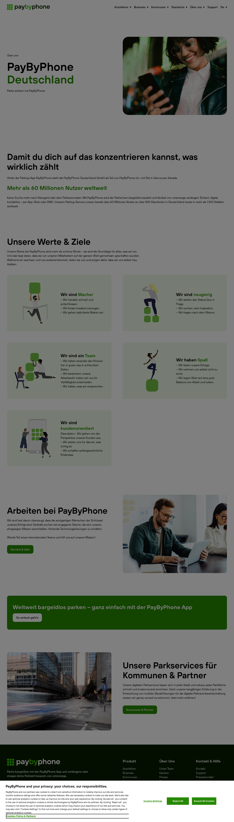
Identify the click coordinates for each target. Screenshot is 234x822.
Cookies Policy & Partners (21, 816)
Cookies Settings (152, 801)
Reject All (178, 801)
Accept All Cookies (204, 801)
